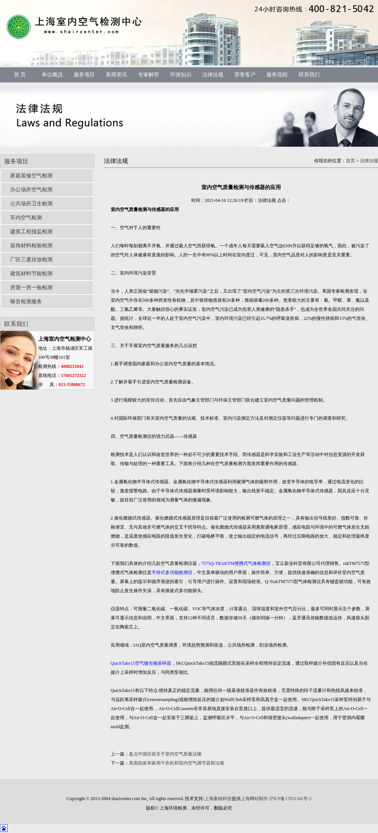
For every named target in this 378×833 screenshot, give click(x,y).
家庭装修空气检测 (31, 175)
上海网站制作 (254, 798)
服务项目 (84, 75)
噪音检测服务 (26, 301)
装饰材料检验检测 (31, 245)
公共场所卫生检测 (31, 203)
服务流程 (277, 75)
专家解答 (148, 75)
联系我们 (309, 75)
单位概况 (52, 75)
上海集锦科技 (218, 798)
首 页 (20, 75)
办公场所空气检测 (31, 189)
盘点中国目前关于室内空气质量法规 (165, 754)
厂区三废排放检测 (31, 259)
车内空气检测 (26, 217)
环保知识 (180, 75)
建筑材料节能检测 (31, 273)
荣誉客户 (245, 75)
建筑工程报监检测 (31, 231)
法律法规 (212, 75)
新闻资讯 (116, 75)
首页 (350, 160)
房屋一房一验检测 (31, 287)
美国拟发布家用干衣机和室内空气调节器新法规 (176, 763)
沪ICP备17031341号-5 (290, 798)
